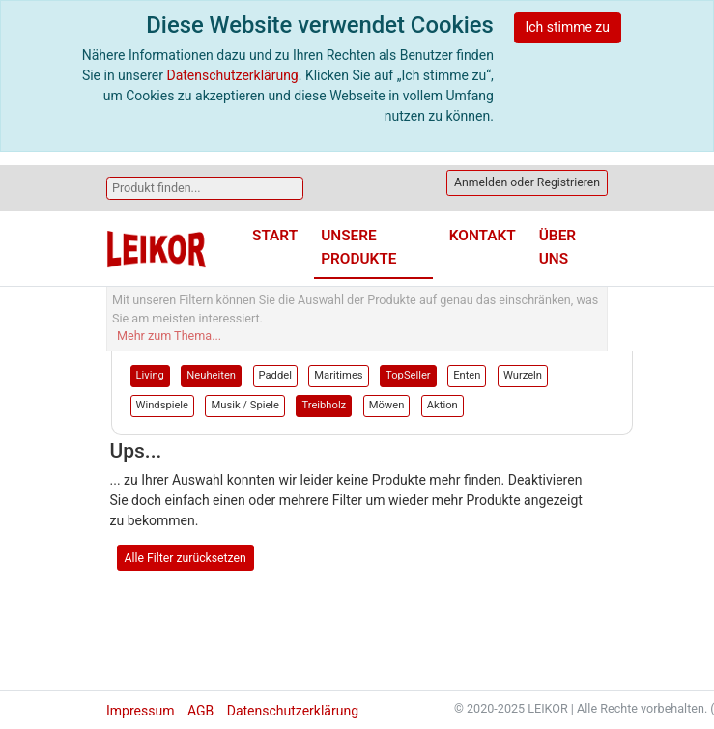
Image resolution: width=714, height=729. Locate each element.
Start (275, 235)
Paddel (275, 375)
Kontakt (482, 235)
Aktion (442, 405)
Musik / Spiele (245, 405)
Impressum (140, 710)
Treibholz (323, 405)
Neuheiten (211, 375)
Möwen (387, 405)
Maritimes (338, 375)
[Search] (204, 189)
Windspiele (162, 405)
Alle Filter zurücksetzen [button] (185, 558)
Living (150, 375)
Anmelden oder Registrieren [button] (527, 182)
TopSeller (408, 375)
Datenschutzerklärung (232, 75)
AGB (200, 710)
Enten (466, 375)
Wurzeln (522, 375)
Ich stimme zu (567, 27)
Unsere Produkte (358, 246)
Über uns (557, 246)
